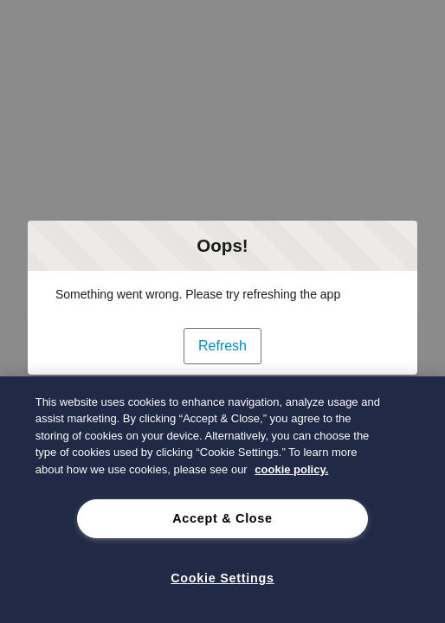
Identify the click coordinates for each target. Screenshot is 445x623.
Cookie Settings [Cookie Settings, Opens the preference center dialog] (222, 578)
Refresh (222, 345)
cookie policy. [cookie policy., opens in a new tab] (291, 469)
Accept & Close (222, 518)
